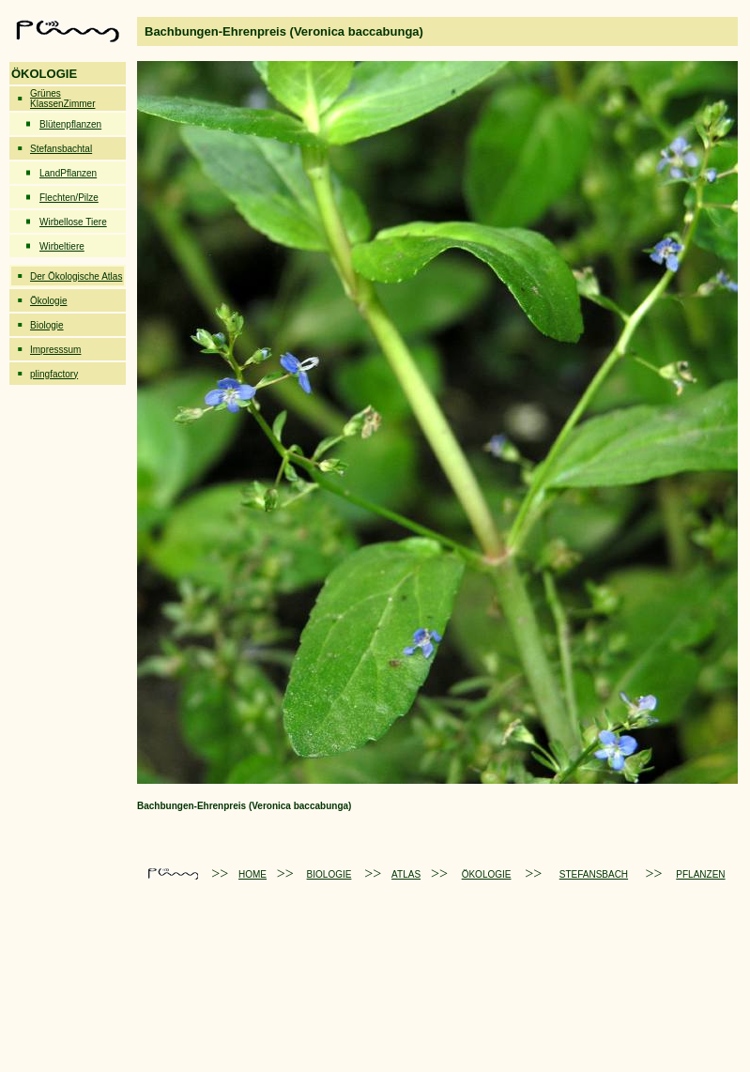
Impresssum (55, 350)
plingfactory (54, 374)
